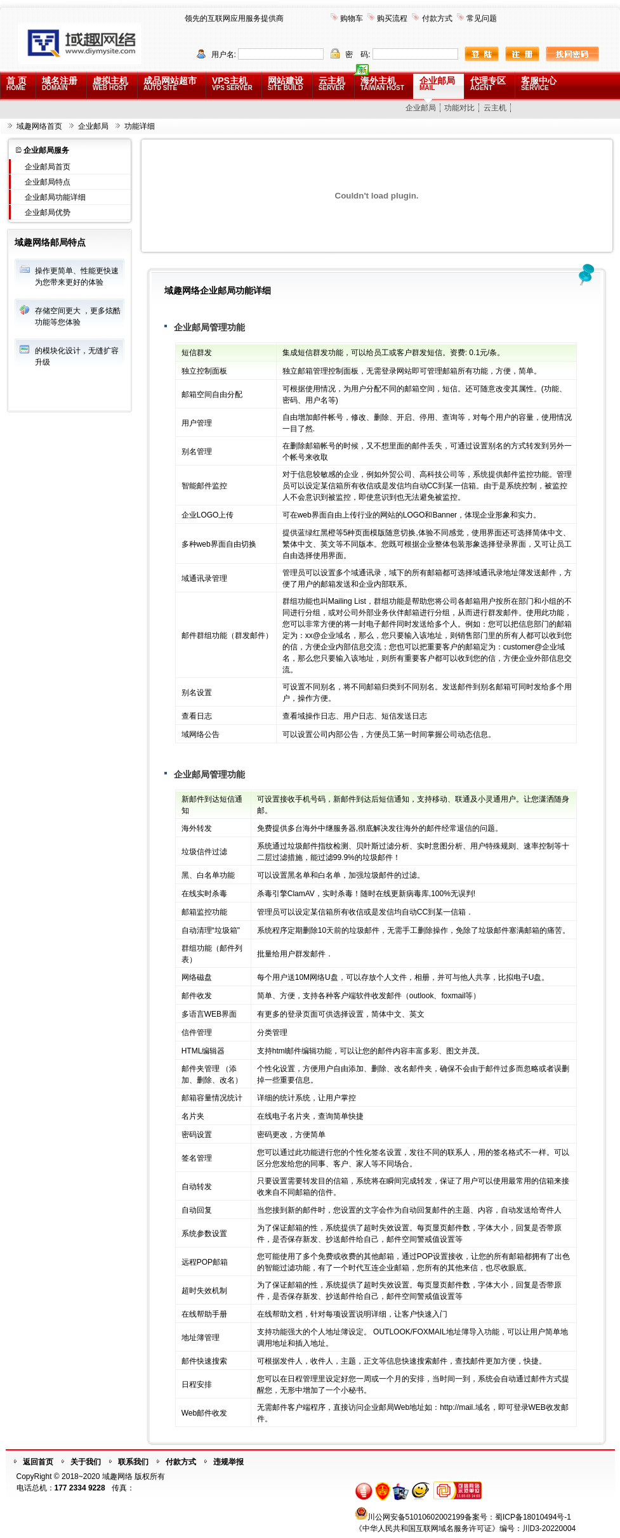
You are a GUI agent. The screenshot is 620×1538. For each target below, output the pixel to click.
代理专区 (488, 83)
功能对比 (459, 107)
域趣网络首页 (39, 126)
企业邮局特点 (47, 182)
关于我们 (85, 1461)
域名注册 (59, 83)
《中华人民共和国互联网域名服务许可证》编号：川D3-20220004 (465, 1528)
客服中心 (539, 83)
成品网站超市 (170, 83)
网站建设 (285, 83)
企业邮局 (437, 83)
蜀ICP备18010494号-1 (533, 1517)
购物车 (351, 18)
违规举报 (228, 1461)
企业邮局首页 (47, 166)
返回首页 (38, 1461)
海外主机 (382, 83)
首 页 (16, 83)
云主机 (332, 83)
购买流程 (392, 18)
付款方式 (437, 18)
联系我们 (133, 1461)
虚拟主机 (110, 83)
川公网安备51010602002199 (416, 1517)
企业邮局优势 (47, 212)
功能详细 (139, 126)
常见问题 (481, 18)
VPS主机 (232, 83)
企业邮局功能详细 (55, 197)
